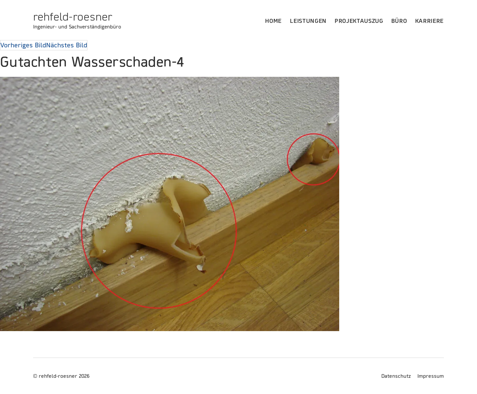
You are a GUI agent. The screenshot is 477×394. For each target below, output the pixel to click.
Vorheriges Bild (23, 45)
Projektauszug (359, 21)
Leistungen (308, 21)
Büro (399, 21)
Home (273, 21)
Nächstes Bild (66, 45)
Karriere (429, 21)
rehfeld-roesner (72, 16)
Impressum (430, 376)
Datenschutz (396, 376)
